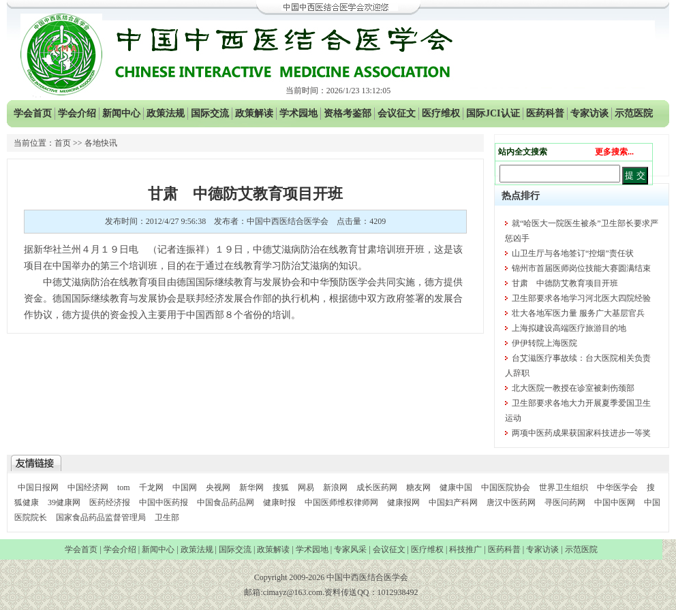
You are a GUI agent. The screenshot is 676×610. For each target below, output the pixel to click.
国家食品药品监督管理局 (102, 517)
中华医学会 (617, 487)
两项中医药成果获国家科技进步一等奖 (581, 433)
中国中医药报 (163, 502)
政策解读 (254, 113)
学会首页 (33, 113)
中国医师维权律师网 (342, 502)
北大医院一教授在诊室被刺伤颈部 (573, 388)
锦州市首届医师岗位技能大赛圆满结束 (581, 268)
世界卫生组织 (563, 487)
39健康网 (64, 502)
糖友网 (418, 487)
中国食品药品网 (225, 502)
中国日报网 (38, 487)
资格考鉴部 (347, 113)
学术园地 (298, 113)
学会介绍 (77, 113)
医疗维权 (441, 113)
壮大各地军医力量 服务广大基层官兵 (578, 313)
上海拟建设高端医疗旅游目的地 (569, 328)
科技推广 (465, 549)
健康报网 (403, 502)
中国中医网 (614, 502)
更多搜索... (614, 152)
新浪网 (335, 487)
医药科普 (545, 113)
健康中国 (456, 487)
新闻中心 (121, 113)
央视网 (218, 487)
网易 (306, 487)
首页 (63, 143)
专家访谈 (589, 113)
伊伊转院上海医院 (544, 343)
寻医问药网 (564, 502)
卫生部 (167, 517)
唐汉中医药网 (511, 502)
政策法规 (166, 113)
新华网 (251, 487)
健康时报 (279, 502)
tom (123, 487)
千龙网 (151, 487)
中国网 (184, 487)
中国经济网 (87, 487)
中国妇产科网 (453, 502)
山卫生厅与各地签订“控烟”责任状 (573, 253)
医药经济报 (109, 502)
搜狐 (281, 487)
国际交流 (210, 113)
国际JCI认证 (493, 113)
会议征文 (397, 113)
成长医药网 (376, 487)
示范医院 (634, 113)
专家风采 (350, 549)
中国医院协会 (505, 487)
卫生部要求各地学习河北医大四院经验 (581, 298)
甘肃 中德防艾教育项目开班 (565, 283)
